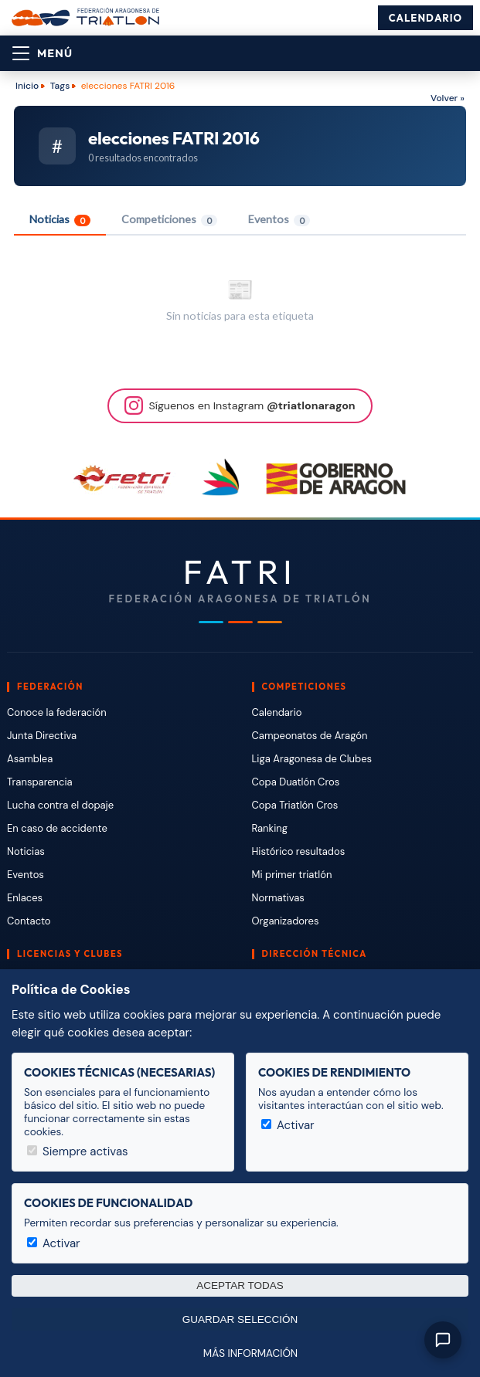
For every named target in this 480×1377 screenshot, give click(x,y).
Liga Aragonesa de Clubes (312, 758)
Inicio (27, 86)
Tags (60, 86)
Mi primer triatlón (292, 874)
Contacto (29, 921)
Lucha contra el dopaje (60, 805)
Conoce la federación (57, 712)
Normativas (278, 897)
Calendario (425, 18)
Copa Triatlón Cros (295, 805)
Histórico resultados (299, 851)
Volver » (448, 98)
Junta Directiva (42, 735)
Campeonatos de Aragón (310, 735)
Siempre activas (77, 1151)
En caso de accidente (57, 828)
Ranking (270, 828)
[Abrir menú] (42, 53)
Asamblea (30, 758)
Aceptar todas (240, 1285)
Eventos (279, 219)
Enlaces (25, 897)
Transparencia (40, 782)
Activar (288, 1125)
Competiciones (169, 219)
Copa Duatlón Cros (296, 782)
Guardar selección (240, 1319)
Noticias (59, 219)
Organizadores (285, 921)
